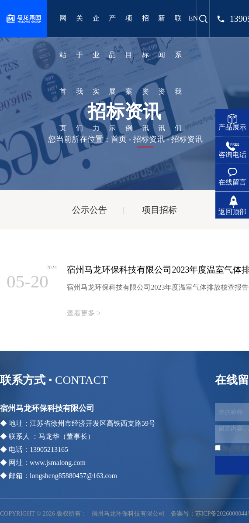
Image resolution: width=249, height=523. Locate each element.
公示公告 (89, 210)
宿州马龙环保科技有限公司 (128, 513)
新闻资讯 (161, 73)
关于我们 (79, 73)
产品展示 (112, 73)
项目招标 (159, 210)
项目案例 (128, 73)
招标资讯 (145, 73)
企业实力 (96, 73)
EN (193, 18)
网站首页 (62, 73)
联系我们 (178, 73)
